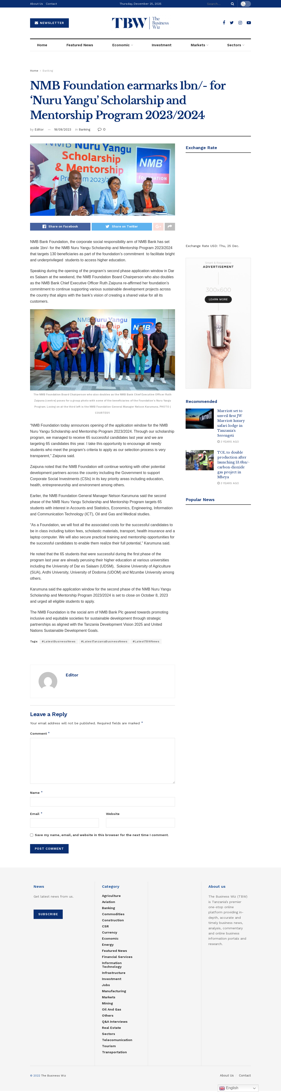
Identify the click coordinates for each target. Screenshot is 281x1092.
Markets (198, 45)
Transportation (114, 1053)
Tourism (109, 1047)
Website (113, 815)
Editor (39, 129)
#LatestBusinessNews (59, 642)
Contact (51, 3)
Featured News (79, 45)
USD (213, 246)
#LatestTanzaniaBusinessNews (104, 642)
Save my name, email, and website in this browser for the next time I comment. (102, 836)
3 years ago (228, 441)
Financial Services (117, 958)
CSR (105, 928)
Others (107, 1017)
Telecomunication (117, 1041)
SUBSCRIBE (48, 915)
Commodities (113, 915)
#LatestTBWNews (146, 642)
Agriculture (111, 897)
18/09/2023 (62, 129)
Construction (113, 921)
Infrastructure (113, 974)
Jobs (106, 986)
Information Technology (112, 966)
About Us (36, 3)
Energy (108, 946)
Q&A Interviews (115, 1023)
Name (36, 793)
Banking (48, 70)
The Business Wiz (53, 1077)
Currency (109, 934)
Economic (121, 45)
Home (42, 45)
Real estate (111, 1029)
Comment (40, 734)
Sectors (234, 45)
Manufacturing (114, 992)
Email (36, 815)
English (228, 1088)
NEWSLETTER (49, 23)
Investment (162, 45)
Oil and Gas (111, 1011)
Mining (107, 1005)
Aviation (108, 903)
